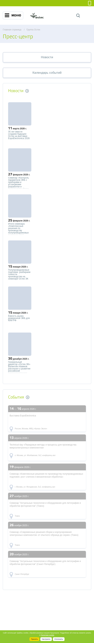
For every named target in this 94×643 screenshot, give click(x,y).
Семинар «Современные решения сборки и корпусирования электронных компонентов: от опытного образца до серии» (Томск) (44, 533)
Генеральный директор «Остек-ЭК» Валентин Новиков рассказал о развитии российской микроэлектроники (19, 367)
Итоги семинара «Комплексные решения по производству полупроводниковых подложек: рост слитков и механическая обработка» (18, 229)
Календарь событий (46, 72)
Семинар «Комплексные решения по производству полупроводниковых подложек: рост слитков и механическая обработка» (46, 475)
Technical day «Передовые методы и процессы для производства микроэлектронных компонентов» (43, 446)
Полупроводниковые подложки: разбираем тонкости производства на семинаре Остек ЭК (19, 274)
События (16, 397)
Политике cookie (47, 635)
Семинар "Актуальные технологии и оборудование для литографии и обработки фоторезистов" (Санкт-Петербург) (45, 562)
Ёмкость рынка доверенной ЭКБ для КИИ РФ (19, 318)
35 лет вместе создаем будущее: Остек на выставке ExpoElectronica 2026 (19, 135)
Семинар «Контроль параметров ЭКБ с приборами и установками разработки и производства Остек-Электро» (18, 183)
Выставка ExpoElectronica (23, 415)
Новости (47, 57)
